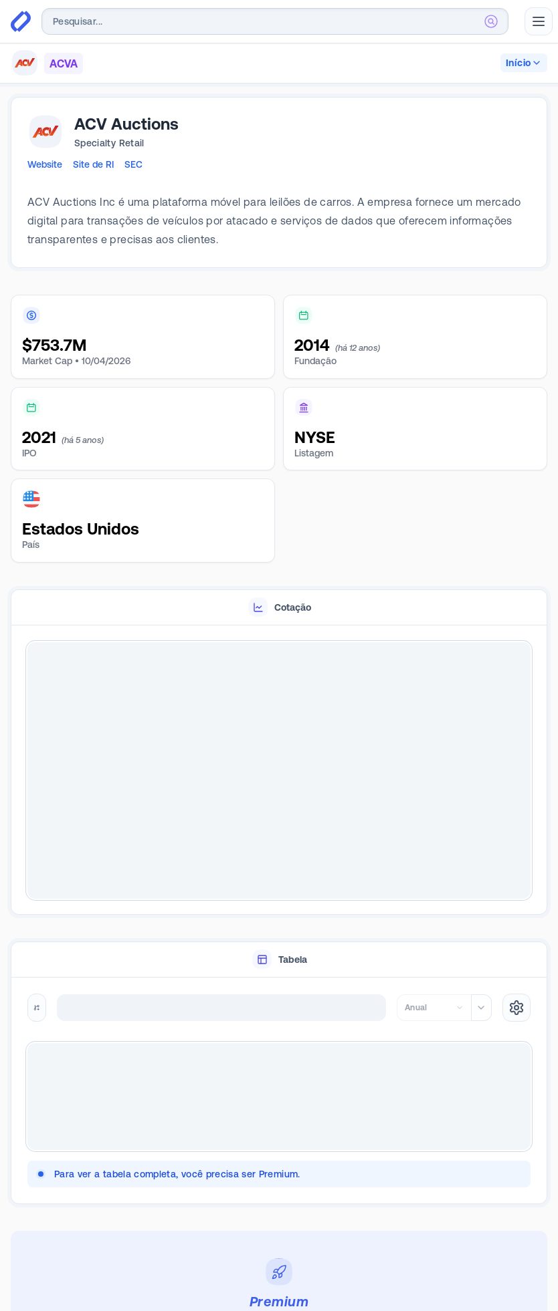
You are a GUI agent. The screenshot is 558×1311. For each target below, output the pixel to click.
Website (44, 164)
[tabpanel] (279, 770)
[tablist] (279, 607)
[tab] (279, 607)
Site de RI (93, 164)
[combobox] (274, 21)
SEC (133, 164)
